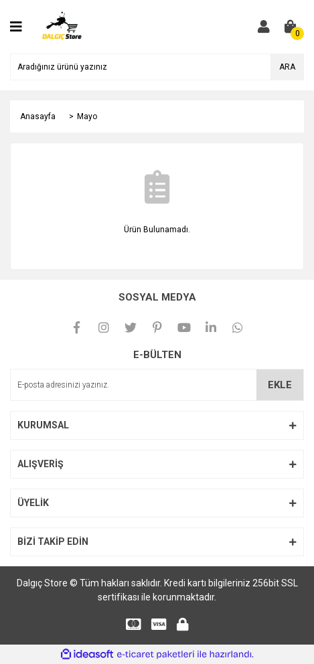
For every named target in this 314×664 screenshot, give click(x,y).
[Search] (157, 67)
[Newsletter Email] (157, 384)
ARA (287, 67)
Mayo (87, 116)
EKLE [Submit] (280, 385)
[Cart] (290, 26)
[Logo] (62, 26)
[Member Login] (263, 26)
